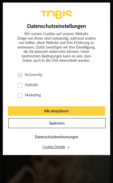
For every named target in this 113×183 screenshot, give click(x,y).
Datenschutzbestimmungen (56, 137)
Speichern (57, 123)
